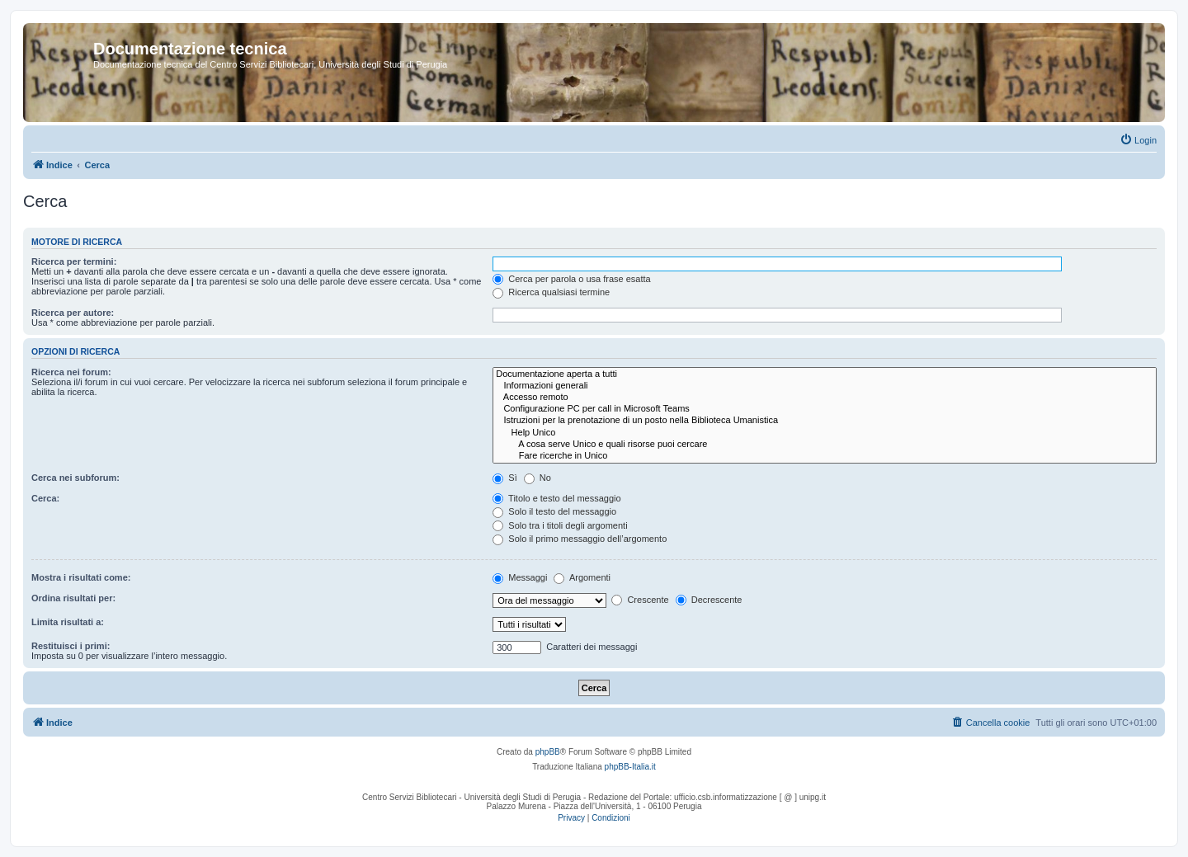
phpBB (547, 751)
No (537, 478)
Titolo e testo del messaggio (556, 498)
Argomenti (582, 577)
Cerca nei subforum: (75, 478)
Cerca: (45, 498)
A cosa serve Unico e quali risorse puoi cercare (824, 444)
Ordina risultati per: (73, 598)
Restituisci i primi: (70, 646)
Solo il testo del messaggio (554, 511)
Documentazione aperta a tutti (824, 374)
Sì (504, 478)
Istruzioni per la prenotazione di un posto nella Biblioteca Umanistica (824, 420)
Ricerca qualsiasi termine (551, 292)
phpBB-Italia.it (630, 766)
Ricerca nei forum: (71, 372)
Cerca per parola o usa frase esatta (571, 279)
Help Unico (824, 433)
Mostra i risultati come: (80, 577)
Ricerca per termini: (73, 261)
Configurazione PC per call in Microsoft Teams (824, 409)
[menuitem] (1138, 140)
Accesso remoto (824, 397)
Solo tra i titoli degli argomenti (560, 525)
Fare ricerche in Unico (824, 456)
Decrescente (709, 600)
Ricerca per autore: (72, 313)
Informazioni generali (824, 386)
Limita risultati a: (67, 622)
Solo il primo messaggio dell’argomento (580, 539)
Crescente (639, 600)
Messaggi (520, 577)
